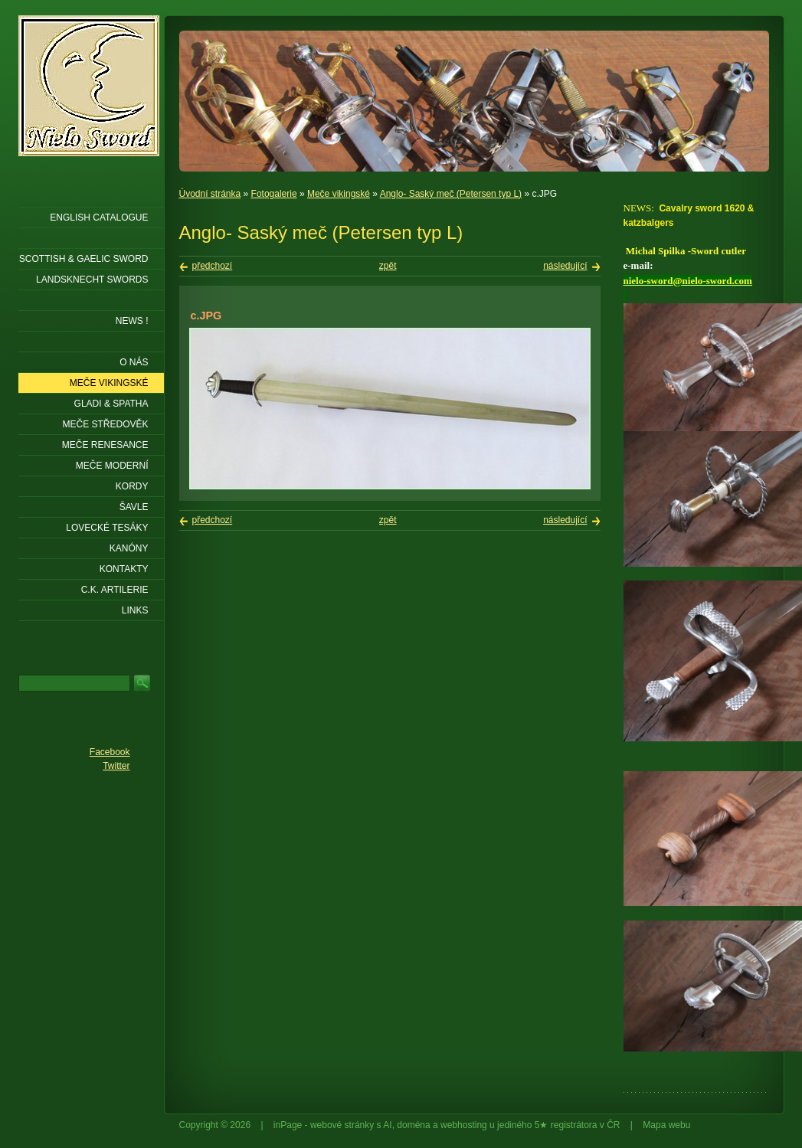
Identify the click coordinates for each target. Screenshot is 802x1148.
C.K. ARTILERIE (115, 589)
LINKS (135, 610)
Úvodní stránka (210, 193)
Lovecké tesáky (107, 527)
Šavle (134, 507)
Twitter (116, 765)
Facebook (110, 752)
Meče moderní (112, 465)
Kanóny (129, 548)
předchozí (212, 265)
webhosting (463, 1125)
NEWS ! (132, 321)
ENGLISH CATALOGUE (99, 217)
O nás (133, 362)
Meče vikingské (338, 193)
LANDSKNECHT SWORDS (92, 279)
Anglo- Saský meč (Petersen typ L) (451, 193)
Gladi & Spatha (111, 403)
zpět (388, 265)
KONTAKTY (124, 569)
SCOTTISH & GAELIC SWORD (84, 258)
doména (413, 1125)
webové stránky (342, 1125)
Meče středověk (105, 424)
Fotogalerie (274, 193)
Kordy (132, 486)
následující (565, 265)
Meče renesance (105, 445)
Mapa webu (666, 1125)
